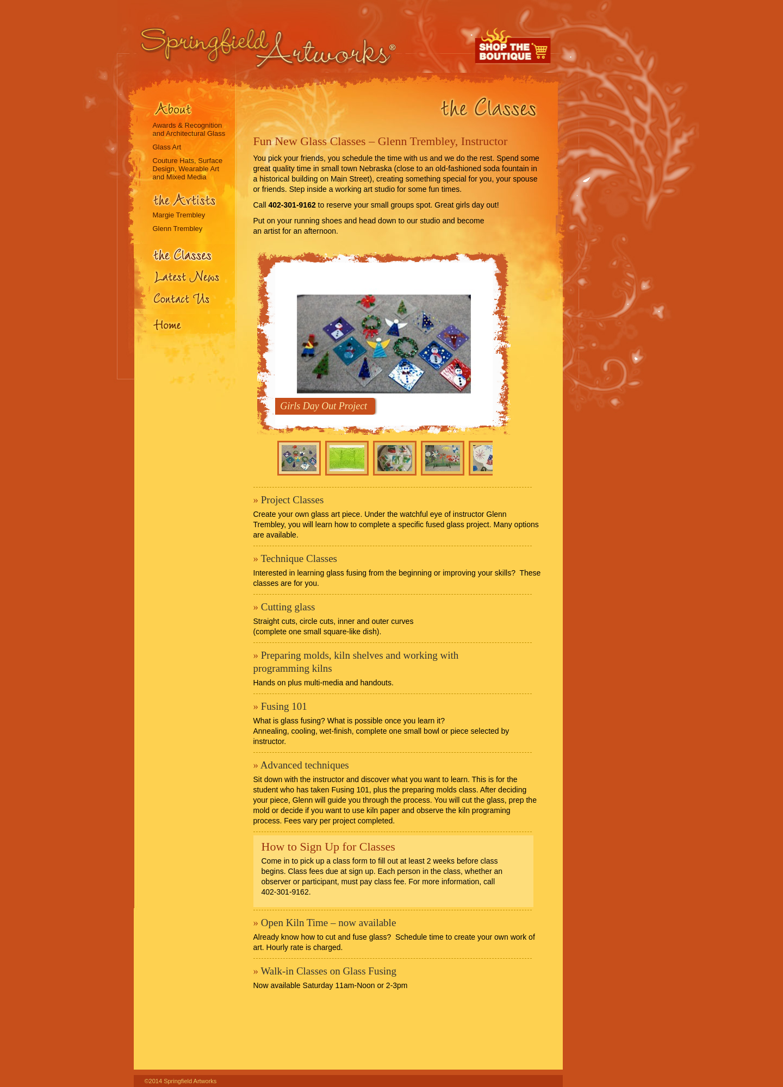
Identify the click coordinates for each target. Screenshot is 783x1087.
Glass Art (167, 147)
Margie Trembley (179, 215)
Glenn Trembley (178, 228)
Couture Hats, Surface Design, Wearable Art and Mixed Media (188, 169)
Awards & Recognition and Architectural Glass (189, 129)
